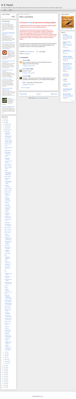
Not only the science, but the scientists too (8, 238)
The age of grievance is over (7, 195)
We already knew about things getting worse (8, 173)
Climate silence (7, 176)
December (7, 124)
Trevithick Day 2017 (7, 156)
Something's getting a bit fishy (7, 258)
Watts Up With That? (67, 63)
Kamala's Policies (8, 188)
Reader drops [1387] (67, 90)
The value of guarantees (7, 313)
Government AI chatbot (7, 79)
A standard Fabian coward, (8, 274)
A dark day (6, 326)
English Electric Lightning (7, 134)
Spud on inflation (66, 75)
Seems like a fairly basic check (8, 106)
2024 (5, 122)
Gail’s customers (7, 231)
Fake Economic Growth (7, 310)
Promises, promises (6, 290)
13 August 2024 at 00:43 (28, 65)
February (7, 361)
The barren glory (7, 139)
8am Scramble (7, 227)
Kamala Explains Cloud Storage (7, 301)
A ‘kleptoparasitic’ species (8, 280)
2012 (5, 385)
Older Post (53, 94)
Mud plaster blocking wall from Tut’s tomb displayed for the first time (68, 96)
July (6, 352)
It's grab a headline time (7, 346)
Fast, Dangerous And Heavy (7, 349)
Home (5, 10)
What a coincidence (7, 262)
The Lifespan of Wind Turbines (7, 225)
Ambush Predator (67, 84)
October (6, 127)
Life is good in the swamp (8, 162)
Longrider (65, 79)
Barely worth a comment (7, 267)
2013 (5, 383)
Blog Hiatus (65, 85)
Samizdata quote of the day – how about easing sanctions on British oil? (67, 37)
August (6, 131)
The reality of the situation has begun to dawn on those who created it (8, 33)
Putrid (5, 271)
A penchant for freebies (7, 214)
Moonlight (10, 98)
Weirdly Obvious (7, 150)
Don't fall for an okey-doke (7, 248)
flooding (29, 22)
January (6, 363)
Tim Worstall (65, 74)
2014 (5, 381)
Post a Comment (25, 87)
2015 (5, 380)
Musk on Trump (7, 321)
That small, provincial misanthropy (7, 199)
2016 (5, 378)
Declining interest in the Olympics (8, 304)
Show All (72, 100)
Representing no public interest (7, 336)
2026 (5, 119)
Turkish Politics (7, 232)
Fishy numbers (7, 253)
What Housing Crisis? (7, 179)
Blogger (41, 396)
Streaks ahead (7, 306)
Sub (5, 270)
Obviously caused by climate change (8, 242)
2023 (5, 365)
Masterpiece (10, 50)
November (7, 126)
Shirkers (6, 170)
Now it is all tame (8, 229)
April (6, 357)
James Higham (26, 68)
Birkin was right (7, 307)
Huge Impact (7, 245)
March (6, 359)
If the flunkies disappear (7, 159)
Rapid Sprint (7, 222)
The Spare (6, 211)
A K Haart (7, 4)
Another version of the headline (8, 137)
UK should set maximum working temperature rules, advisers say (68, 58)
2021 (5, 369)
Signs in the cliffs (7, 190)
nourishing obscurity (67, 89)
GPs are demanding (7, 235)
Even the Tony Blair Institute (7, 330)
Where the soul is (8, 143)
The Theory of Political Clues (7, 217)
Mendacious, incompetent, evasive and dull (7, 89)
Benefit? (6, 287)
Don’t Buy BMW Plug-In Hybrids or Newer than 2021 (67, 45)
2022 (5, 367)
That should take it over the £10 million (8, 182)
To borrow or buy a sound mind (8, 319)
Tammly (24, 60)
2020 (5, 370)
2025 (5, 120)
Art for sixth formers (6, 202)
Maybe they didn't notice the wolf (8, 283)
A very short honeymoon (7, 205)
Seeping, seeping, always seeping (8, 141)
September (7, 129)
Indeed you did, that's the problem (7, 209)
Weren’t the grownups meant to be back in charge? (8, 296)
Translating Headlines (7, 251)
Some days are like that (7, 277)
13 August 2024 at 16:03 (28, 84)
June (6, 354)
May (6, 355)
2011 (5, 387)
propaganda (26, 53)
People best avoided (6, 333)
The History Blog (66, 93)
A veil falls (6, 328)
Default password (8, 165)
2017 (5, 376)
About (10, 10)
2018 (5, 374)
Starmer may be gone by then (8, 42)
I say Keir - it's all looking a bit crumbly (7, 343)
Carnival (6, 145)
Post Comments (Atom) (42, 98)
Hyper (5, 255)
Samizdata (65, 34)
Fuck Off (64, 80)
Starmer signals (7, 164)
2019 (5, 372)
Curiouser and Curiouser (7, 265)
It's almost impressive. (7, 186)
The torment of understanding (7, 316)
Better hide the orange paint (7, 153)
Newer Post (23, 94)
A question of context (7, 339)
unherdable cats (66, 50)
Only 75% (6, 285)
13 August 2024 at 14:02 (28, 73)
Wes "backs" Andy (6, 23)
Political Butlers (7, 191)
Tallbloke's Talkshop (67, 56)
